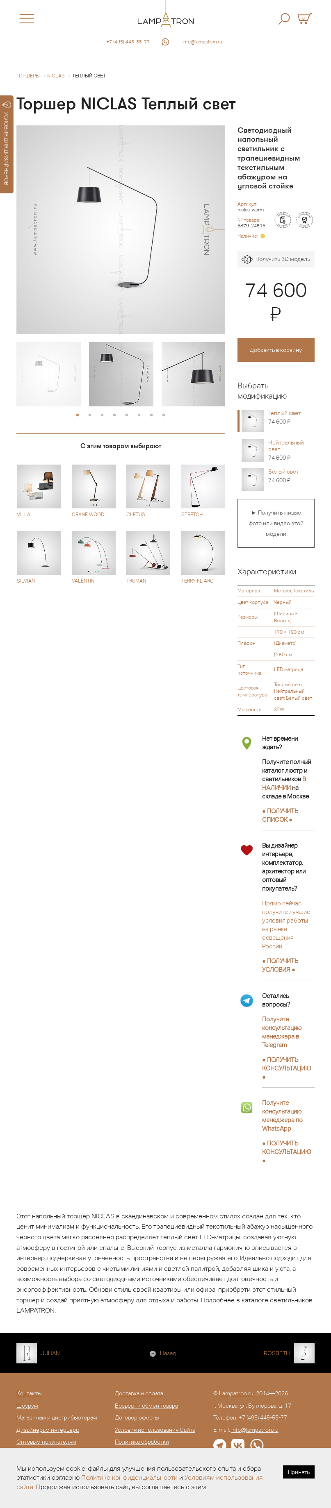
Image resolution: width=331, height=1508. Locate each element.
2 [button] (90, 415)
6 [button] (139, 415)
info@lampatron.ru (202, 42)
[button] (32, 229)
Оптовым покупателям (46, 1441)
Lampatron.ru (236, 1393)
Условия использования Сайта (155, 1429)
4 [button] (114, 415)
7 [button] (151, 415)
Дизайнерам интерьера (47, 1429)
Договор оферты (137, 1417)
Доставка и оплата (139, 1393)
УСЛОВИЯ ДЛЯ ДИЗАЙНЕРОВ (6, 143)
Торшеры (28, 76)
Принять (299, 1472)
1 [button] (77, 415)
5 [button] (127, 415)
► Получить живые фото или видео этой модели (276, 523)
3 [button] (102, 415)
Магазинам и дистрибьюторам (56, 1417)
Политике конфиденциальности (129, 1477)
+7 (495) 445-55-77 (128, 42)
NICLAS (56, 76)
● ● (286, 1068)
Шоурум (27, 1405)
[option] (120, 229)
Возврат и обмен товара (146, 1405)
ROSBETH (277, 1353)
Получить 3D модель (276, 259)
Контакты (28, 1393)
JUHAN (50, 1353)
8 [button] (164, 415)
